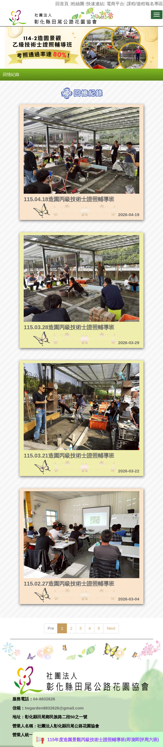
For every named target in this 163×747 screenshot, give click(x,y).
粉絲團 (77, 3)
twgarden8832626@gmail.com (54, 708)
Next (111, 628)
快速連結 (95, 3)
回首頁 (62, 3)
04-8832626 (44, 699)
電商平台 (115, 3)
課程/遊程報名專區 (145, 3)
